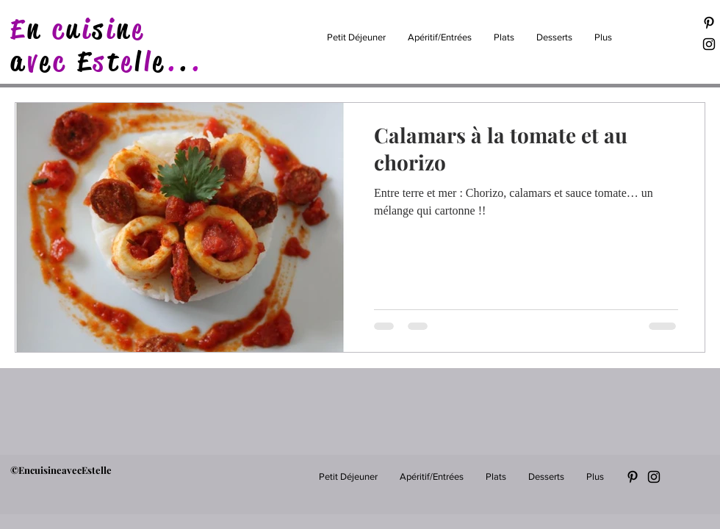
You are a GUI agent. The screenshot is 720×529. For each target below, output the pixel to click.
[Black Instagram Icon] (709, 44)
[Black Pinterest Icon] (709, 23)
